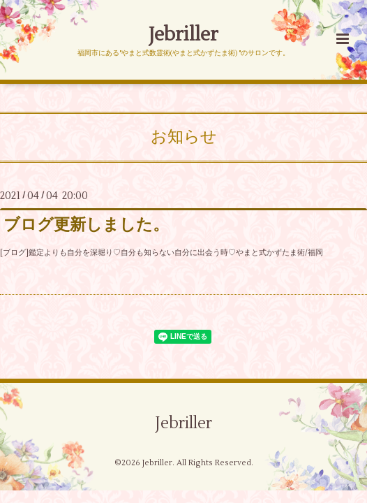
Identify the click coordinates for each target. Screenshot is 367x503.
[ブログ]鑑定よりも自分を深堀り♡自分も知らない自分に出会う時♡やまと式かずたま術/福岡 (161, 252)
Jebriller (183, 34)
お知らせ (184, 137)
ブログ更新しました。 (86, 224)
